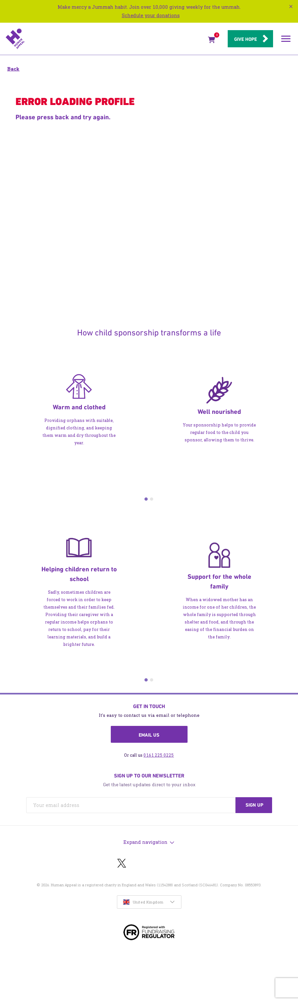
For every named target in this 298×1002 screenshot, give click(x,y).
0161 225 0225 (158, 755)
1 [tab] (146, 499)
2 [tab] (151, 499)
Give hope (245, 39)
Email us (149, 735)
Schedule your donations (151, 15)
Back (13, 69)
